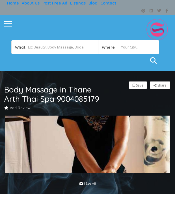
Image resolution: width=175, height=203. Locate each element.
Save (138, 85)
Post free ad (54, 3)
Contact (108, 3)
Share (160, 85)
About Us (31, 3)
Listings (78, 3)
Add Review (17, 107)
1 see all (87, 183)
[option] (87, 144)
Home (13, 3)
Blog (93, 3)
